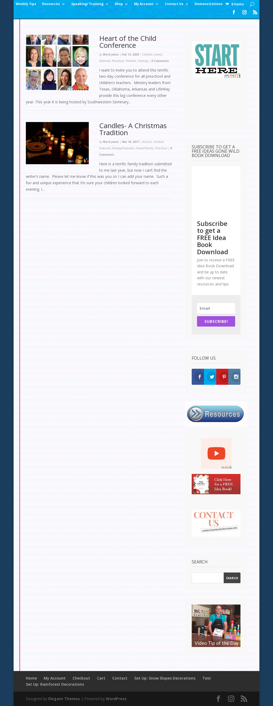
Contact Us (174, 4)
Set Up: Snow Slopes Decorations (164, 678)
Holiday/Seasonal (123, 148)
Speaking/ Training (87, 4)
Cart (101, 678)
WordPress (116, 698)
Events (158, 54)
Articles (147, 142)
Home (31, 678)
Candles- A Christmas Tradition (133, 129)
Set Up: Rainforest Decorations (55, 684)
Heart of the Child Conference (127, 41)
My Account (144, 4)
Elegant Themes (64, 698)
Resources (51, 4)
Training (143, 61)
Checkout (81, 678)
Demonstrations (209, 4)
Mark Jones (111, 54)
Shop (119, 4)
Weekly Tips (26, 4)
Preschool (118, 61)
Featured (104, 61)
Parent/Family (144, 148)
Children (147, 54)
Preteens (131, 61)
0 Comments (160, 61)
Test (206, 678)
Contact (119, 678)
